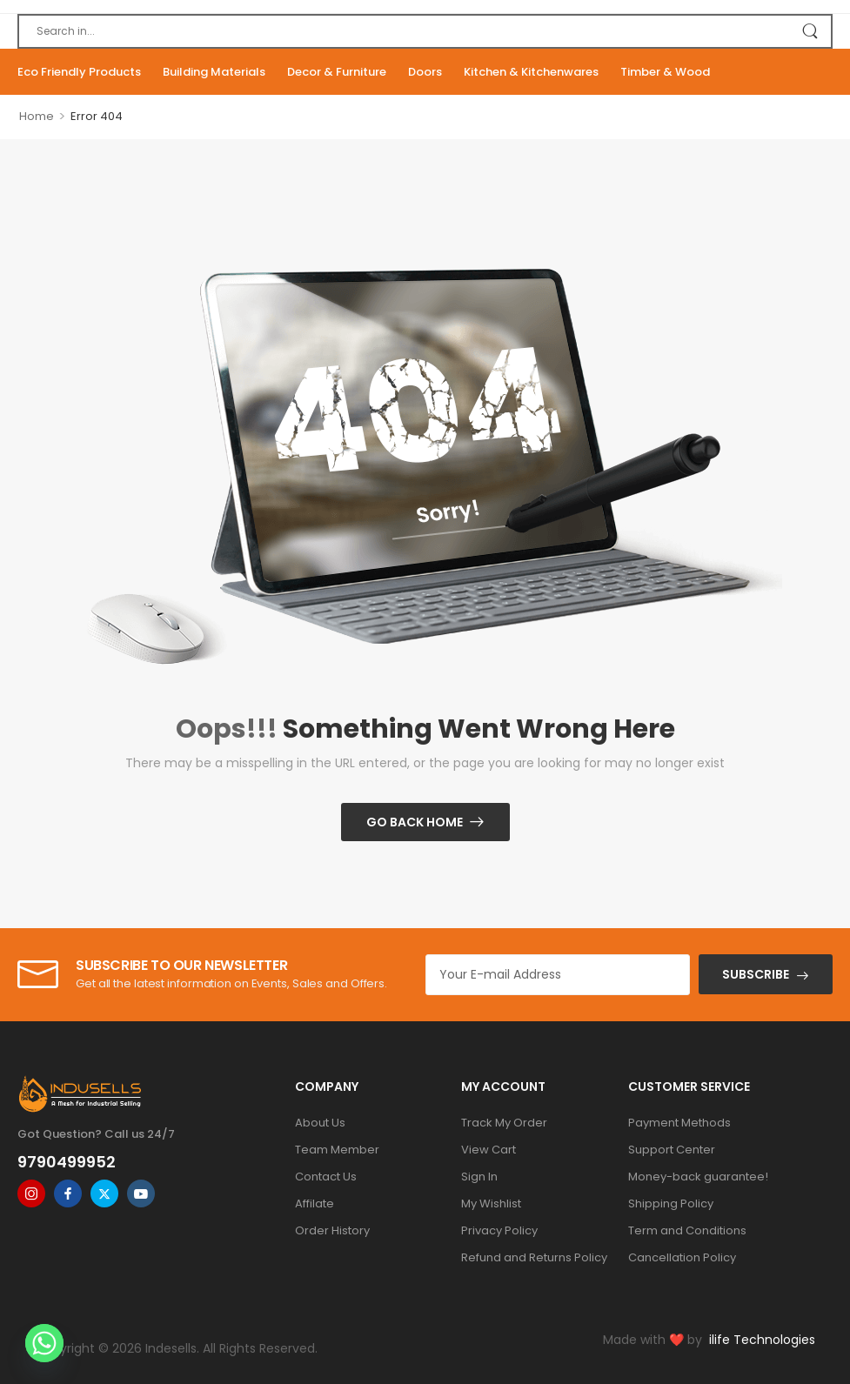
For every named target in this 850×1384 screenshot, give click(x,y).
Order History (332, 1230)
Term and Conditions (687, 1230)
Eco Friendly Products (79, 72)
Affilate (314, 1203)
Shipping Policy (670, 1203)
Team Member (337, 1149)
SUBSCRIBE (755, 974)
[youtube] (141, 1193)
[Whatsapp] (44, 1343)
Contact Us (326, 1176)
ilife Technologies (762, 1339)
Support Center (671, 1149)
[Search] (425, 31)
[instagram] (31, 1193)
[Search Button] (809, 31)
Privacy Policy (499, 1230)
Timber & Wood (665, 72)
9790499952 (66, 1162)
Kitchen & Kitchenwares (531, 72)
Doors (425, 72)
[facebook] (68, 1193)
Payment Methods (679, 1122)
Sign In (479, 1176)
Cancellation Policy (682, 1257)
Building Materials (214, 72)
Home (36, 116)
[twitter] (104, 1193)
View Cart (488, 1149)
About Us (320, 1122)
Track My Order (504, 1122)
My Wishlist (491, 1203)
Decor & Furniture (336, 72)
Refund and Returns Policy (534, 1257)
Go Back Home (414, 822)
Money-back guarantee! (698, 1176)
